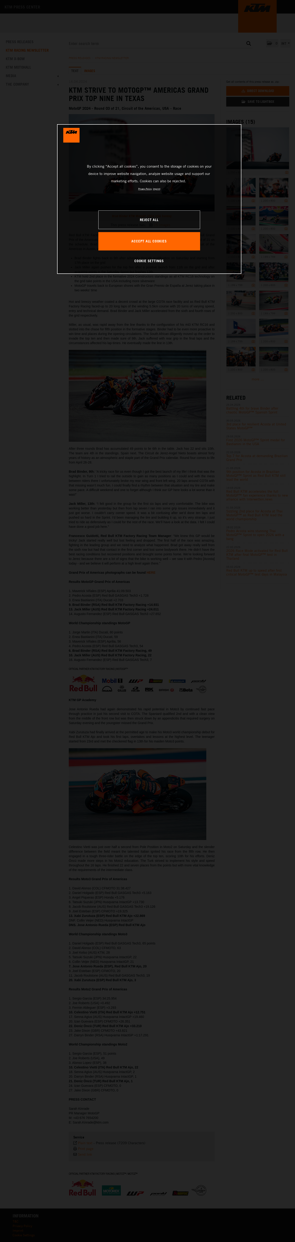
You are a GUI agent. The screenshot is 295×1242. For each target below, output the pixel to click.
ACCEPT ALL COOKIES (149, 241)
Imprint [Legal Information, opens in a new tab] (156, 188)
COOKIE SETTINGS (149, 261)
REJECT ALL (149, 219)
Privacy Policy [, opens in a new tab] (145, 188)
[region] (149, 199)
